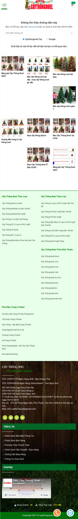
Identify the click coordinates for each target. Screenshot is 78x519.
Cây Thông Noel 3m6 (49, 293)
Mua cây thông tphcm (36, 135)
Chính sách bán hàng (15, 440)
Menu (3, 7)
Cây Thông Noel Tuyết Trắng (52, 241)
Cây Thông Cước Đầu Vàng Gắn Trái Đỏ (57, 230)
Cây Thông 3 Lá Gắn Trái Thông (15, 219)
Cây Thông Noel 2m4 (49, 283)
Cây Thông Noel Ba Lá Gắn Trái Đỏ (16, 209)
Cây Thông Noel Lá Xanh (12, 203)
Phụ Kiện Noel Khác (10, 354)
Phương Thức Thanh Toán (17, 445)
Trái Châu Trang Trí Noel (11, 319)
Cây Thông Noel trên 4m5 (51, 299)
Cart (72, 5)
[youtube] (22, 417)
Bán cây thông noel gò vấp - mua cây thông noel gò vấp (38, 80)
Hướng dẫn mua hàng (15, 454)
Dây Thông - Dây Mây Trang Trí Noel (16, 325)
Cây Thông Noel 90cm (50, 256)
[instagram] (16, 417)
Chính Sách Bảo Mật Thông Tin (19, 436)
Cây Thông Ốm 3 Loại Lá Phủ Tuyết (55, 236)
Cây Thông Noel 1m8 (49, 272)
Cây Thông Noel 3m (49, 288)
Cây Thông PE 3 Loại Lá (11, 235)
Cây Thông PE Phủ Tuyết (51, 217)
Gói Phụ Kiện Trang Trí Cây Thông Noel (17, 314)
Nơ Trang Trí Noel (9, 340)
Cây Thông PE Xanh (10, 230)
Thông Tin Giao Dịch (14, 459)
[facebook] (5, 417)
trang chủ (32, 27)
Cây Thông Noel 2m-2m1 (51, 278)
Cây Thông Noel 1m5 (49, 267)
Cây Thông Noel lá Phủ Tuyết (13, 214)
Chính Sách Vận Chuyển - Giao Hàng (22, 449)
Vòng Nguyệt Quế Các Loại (13, 330)
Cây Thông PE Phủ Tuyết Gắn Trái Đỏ (56, 212)
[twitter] (10, 417)
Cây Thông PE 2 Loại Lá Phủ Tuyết (16, 224)
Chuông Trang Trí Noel (11, 335)
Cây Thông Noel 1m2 (49, 262)
